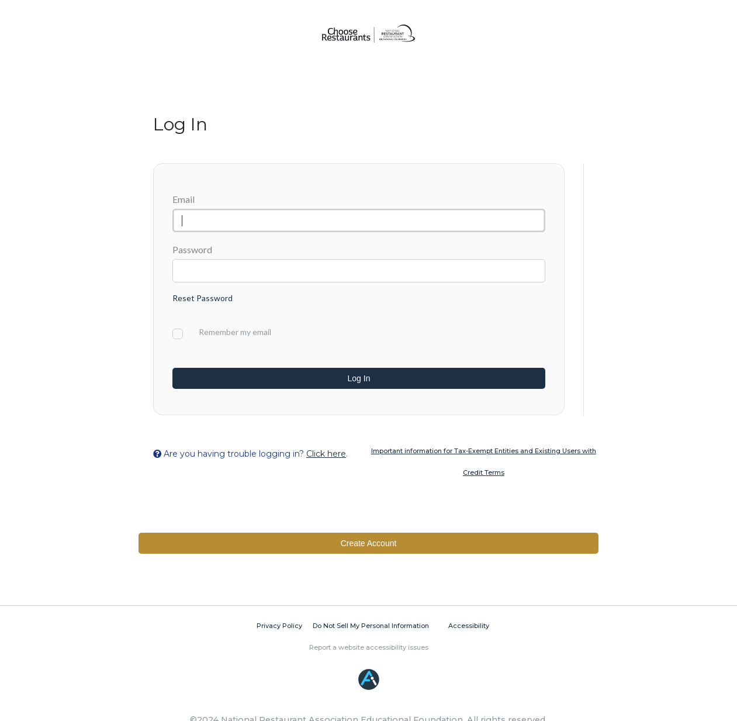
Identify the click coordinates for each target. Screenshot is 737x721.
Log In (359, 378)
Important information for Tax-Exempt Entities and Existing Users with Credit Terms (483, 462)
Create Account (369, 543)
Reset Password (202, 298)
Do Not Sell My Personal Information (371, 626)
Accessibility (468, 626)
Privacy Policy (279, 626)
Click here (326, 454)
